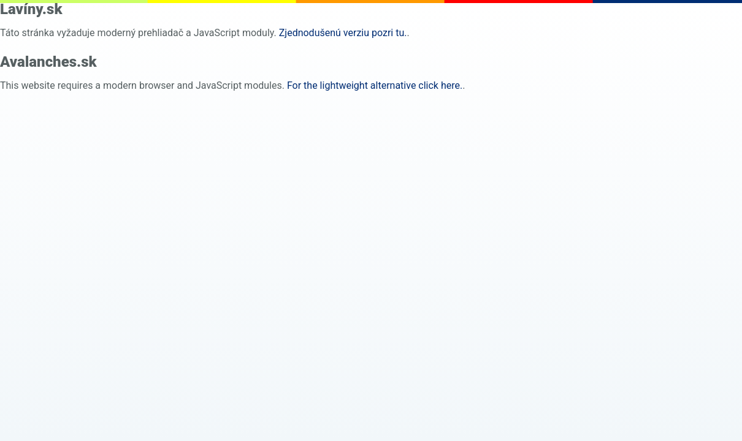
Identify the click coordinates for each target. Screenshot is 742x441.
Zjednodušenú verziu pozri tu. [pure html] (343, 33)
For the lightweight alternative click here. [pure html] (374, 85)
